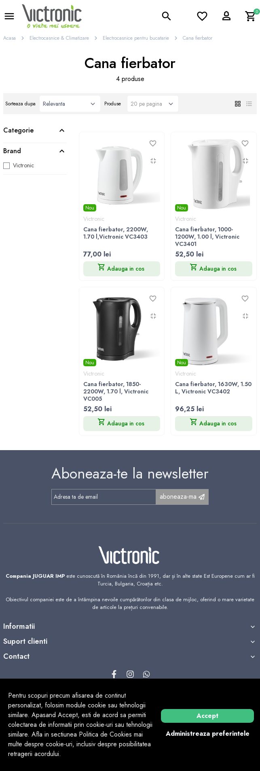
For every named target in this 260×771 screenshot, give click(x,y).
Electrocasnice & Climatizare (59, 38)
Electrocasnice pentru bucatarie (136, 38)
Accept (207, 715)
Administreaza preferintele (207, 733)
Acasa (9, 38)
